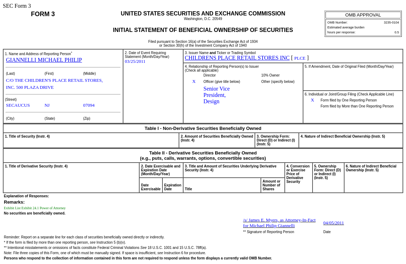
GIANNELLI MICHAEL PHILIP (44, 60)
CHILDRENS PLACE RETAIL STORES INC (237, 58)
